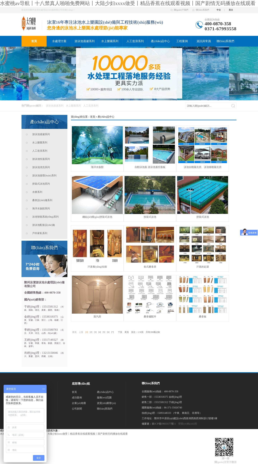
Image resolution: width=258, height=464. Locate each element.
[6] (108, 332)
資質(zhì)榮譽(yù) (106, 403)
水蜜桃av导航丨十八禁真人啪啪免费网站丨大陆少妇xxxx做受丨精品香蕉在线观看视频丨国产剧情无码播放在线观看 (127, 3)
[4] (99, 332)
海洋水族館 (97, 167)
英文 (231, 10)
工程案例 (182, 41)
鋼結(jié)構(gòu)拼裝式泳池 (97, 217)
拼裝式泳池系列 (41, 183)
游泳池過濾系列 (85, 41)
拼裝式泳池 (202, 217)
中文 (219, 10)
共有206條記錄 (153, 332)
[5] (104, 332)
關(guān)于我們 (181, 10)
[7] (112, 332)
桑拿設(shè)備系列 (42, 200)
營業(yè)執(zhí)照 (187, 423)
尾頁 (127, 332)
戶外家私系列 (39, 233)
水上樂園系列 (109, 41)
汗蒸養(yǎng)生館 (97, 266)
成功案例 (77, 397)
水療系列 (37, 192)
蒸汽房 (97, 316)
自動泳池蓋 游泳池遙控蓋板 (150, 167)
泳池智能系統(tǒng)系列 (45, 216)
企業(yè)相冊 (79, 403)
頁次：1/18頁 (137, 332)
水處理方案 (59, 41)
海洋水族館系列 (41, 208)
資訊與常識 (204, 41)
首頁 (34, 41)
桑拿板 (202, 316)
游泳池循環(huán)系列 (44, 175)
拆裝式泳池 (150, 217)
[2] (91, 332)
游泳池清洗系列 (41, 167)
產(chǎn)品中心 (160, 41)
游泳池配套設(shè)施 (43, 225)
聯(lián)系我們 (202, 10)
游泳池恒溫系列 (41, 159)
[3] (95, 332)
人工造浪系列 (135, 41)
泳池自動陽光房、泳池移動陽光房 (202, 167)
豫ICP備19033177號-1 (164, 423)
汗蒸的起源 (202, 266)
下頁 (120, 332)
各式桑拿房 (150, 266)
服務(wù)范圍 (104, 397)
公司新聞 (77, 408)
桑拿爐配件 (150, 316)
